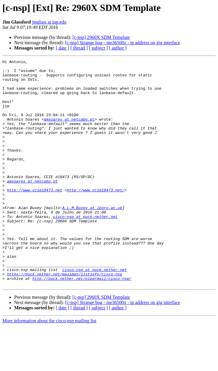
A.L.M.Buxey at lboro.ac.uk (92, 237)
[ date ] (62, 47)
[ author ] (118, 47)
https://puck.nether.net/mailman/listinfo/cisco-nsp (64, 317)
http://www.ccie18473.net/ (95, 216)
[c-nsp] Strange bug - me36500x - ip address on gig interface (122, 42)
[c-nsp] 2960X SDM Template (101, 37)
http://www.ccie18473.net (34, 216)
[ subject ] (98, 47)
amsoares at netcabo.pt (69, 131)
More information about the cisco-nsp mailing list (49, 365)
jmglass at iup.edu (49, 21)
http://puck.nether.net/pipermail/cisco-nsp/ (81, 322)
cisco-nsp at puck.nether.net (85, 248)
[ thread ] (79, 47)
